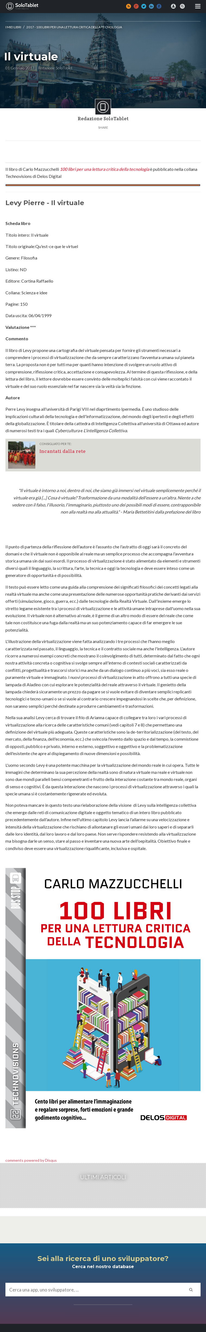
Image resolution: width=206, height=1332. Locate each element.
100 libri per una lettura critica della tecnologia (104, 169)
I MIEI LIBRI (13, 27)
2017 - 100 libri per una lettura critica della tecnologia (74, 27)
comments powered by (31, 1160)
